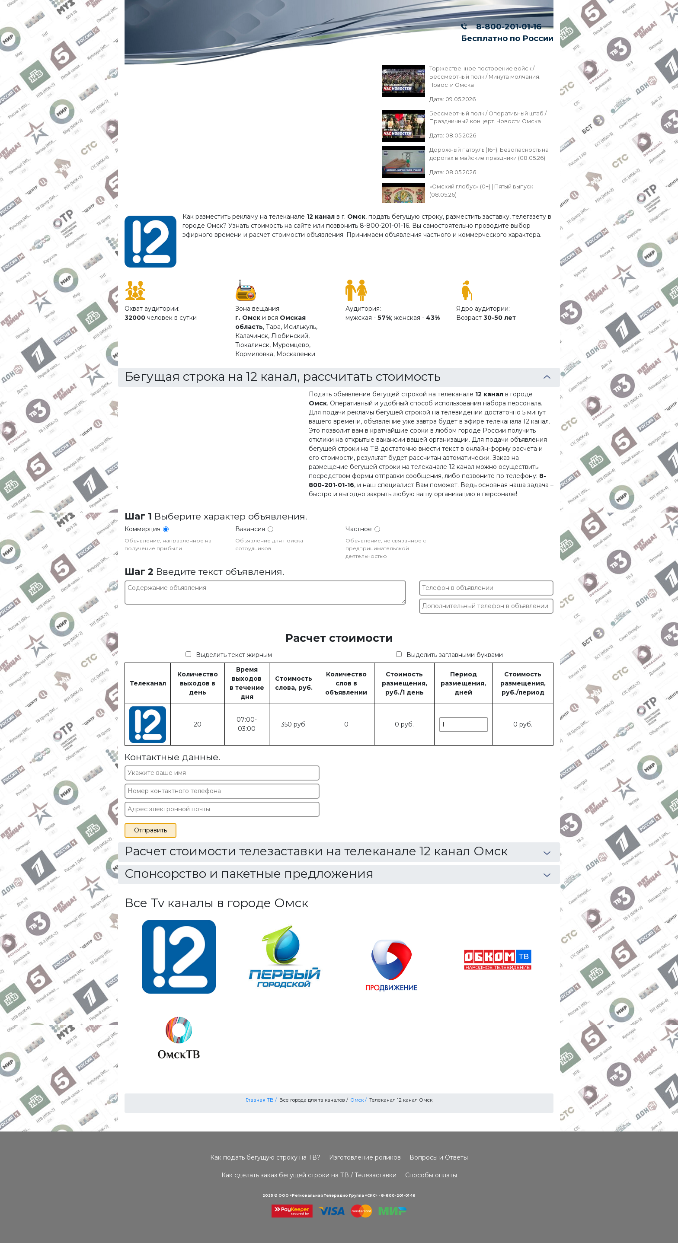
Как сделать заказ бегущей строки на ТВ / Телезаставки (309, 1175)
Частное (358, 529)
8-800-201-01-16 (506, 27)
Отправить (150, 830)
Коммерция (142, 529)
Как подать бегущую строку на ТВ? (265, 1157)
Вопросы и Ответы (438, 1157)
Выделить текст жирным (234, 655)
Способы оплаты (431, 1175)
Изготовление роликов (365, 1157)
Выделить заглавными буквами (454, 655)
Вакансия (250, 529)
